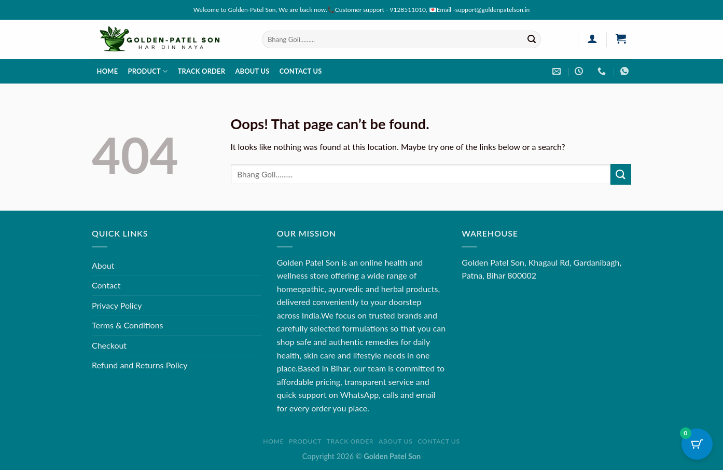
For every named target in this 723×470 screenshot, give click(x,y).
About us (252, 71)
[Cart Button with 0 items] (697, 444)
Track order (202, 71)
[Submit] (531, 39)
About (103, 265)
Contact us (301, 71)
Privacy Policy (117, 305)
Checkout (109, 345)
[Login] (592, 38)
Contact (106, 285)
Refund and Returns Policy (139, 365)
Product (148, 71)
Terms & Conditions (127, 325)
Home (107, 71)
